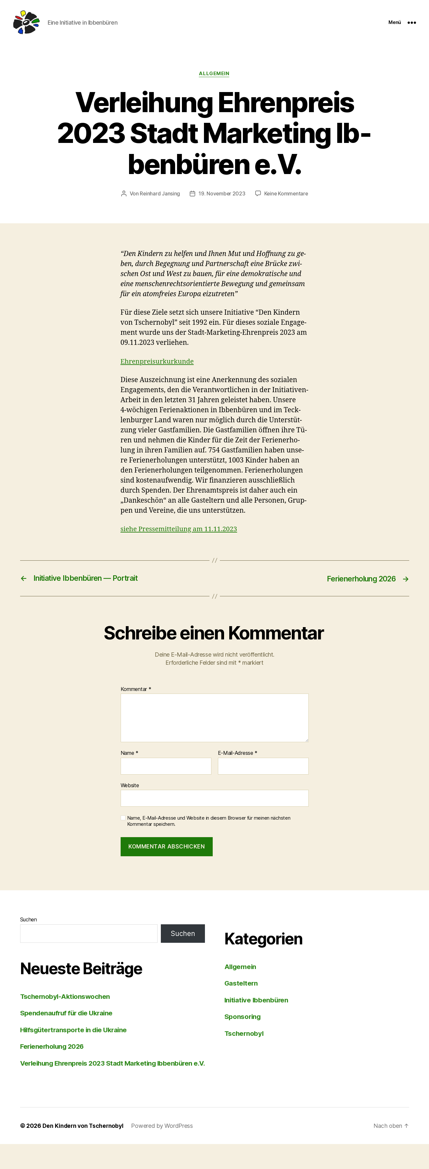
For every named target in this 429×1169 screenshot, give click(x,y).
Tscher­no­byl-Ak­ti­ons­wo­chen (66, 1011)
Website (130, 800)
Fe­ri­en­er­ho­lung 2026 (53, 1061)
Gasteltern (241, 998)
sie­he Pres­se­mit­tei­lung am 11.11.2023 (181, 543)
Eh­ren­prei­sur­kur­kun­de (158, 376)
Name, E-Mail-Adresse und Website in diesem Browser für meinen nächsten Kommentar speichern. (209, 836)
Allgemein (214, 76)
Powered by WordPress (164, 1150)
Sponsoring (243, 1031)
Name (129, 768)
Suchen (28, 934)
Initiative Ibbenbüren (257, 1015)
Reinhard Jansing (191, 196)
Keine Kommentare (219, 208)
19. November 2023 (253, 196)
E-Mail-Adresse (238, 768)
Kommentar (136, 704)
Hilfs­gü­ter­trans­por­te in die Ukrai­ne (75, 1044)
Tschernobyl (244, 1048)
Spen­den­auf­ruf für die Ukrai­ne (68, 1027)
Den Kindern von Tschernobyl (83, 1150)
